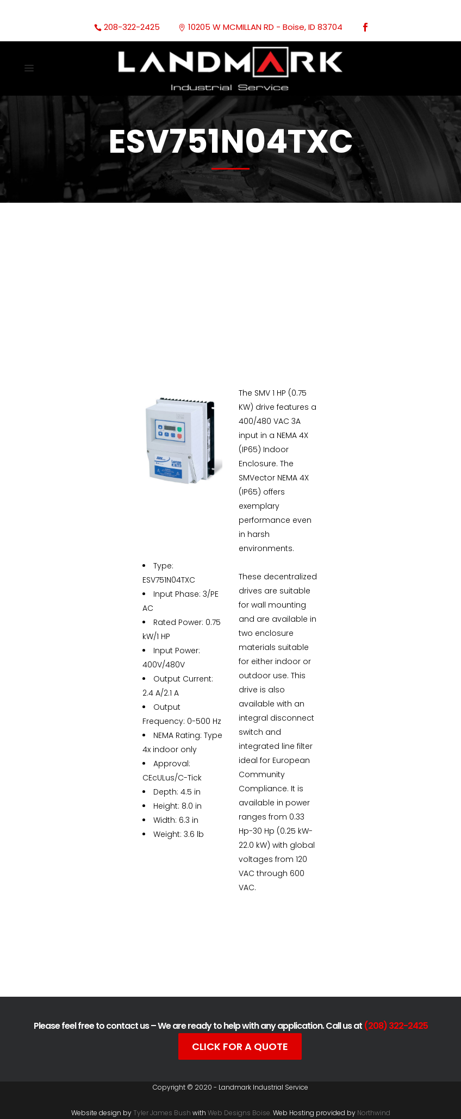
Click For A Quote (240, 1046)
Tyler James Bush (162, 1112)
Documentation (221, 959)
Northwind (373, 1112)
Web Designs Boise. (239, 1112)
